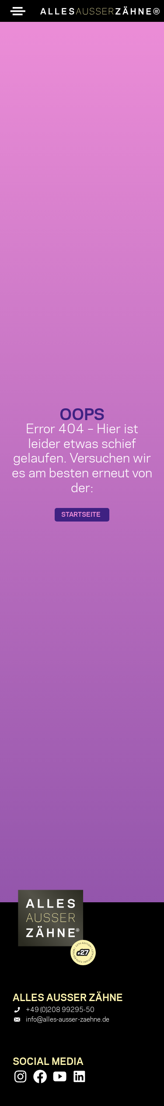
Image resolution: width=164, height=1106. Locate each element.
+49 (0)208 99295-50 (60, 1009)
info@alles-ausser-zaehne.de (67, 1019)
